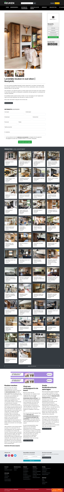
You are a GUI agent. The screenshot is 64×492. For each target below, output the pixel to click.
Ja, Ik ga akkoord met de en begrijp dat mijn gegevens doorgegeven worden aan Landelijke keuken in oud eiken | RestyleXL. (24, 137)
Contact (15, 469)
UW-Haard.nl (25, 469)
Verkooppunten (53, 32)
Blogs (43, 479)
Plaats (20, 122)
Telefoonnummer (8, 127)
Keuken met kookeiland (37, 471)
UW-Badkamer (25, 468)
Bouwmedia (16, 489)
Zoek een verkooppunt (28, 440)
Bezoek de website (8, 103)
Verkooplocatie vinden (34, 8)
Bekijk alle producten (32, 366)
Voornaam (6, 111)
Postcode (6, 122)
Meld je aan (32, 460)
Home (7, 7)
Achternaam (28, 111)
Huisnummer (35, 117)
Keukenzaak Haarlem (36, 477)
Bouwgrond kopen (45, 474)
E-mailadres (7, 132)
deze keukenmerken (10, 391)
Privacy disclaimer (7, 479)
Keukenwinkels (44, 482)
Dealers (43, 480)
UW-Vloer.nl (25, 474)
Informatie (53, 28)
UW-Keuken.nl (25, 471)
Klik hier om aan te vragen (57, 490)
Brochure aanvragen (46, 457)
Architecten (53, 7)
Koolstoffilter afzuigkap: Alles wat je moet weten (37, 474)
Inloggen (5, 468)
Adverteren (16, 468)
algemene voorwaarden (22, 137)
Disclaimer (6, 477)
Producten (53, 30)
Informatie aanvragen (24, 8)
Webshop (44, 7)
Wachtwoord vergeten (8, 469)
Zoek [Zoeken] (34, 3)
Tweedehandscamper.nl (46, 468)
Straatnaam (7, 117)
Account (52, 3)
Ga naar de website (53, 34)
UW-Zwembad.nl (26, 477)
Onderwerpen (14, 7)
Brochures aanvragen (53, 37)
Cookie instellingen (7, 480)
